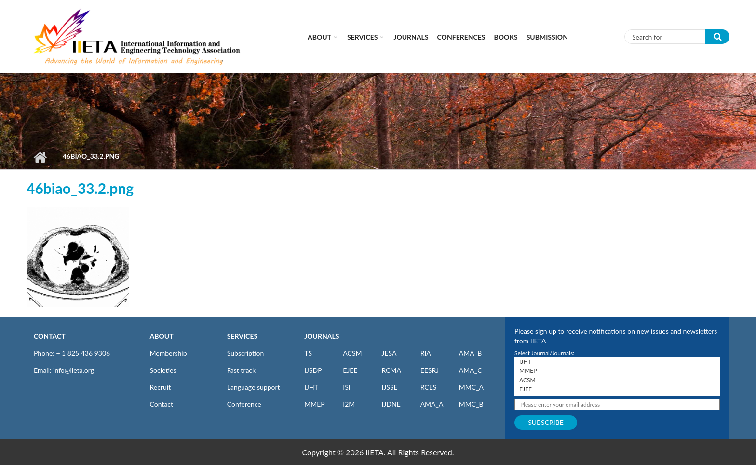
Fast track (241, 370)
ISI (346, 387)
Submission (547, 37)
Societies (163, 370)
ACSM (352, 353)
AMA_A (432, 404)
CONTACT (50, 336)
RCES (428, 387)
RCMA (391, 370)
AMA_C (470, 370)
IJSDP (313, 370)
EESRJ (429, 370)
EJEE (350, 370)
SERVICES (242, 336)
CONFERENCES (461, 37)
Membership (168, 353)
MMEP (314, 404)
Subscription (245, 353)
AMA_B (470, 353)
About (319, 37)
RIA (425, 353)
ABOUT (162, 336)
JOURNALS (321, 336)
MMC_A (471, 387)
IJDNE (390, 404)
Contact (162, 404)
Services (362, 37)
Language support (253, 387)
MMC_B (471, 404)
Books (506, 37)
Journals (410, 37)
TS (308, 353)
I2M (349, 404)
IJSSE (389, 387)
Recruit (160, 387)
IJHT (311, 387)
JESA (388, 353)
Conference (244, 404)
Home (40, 157)
